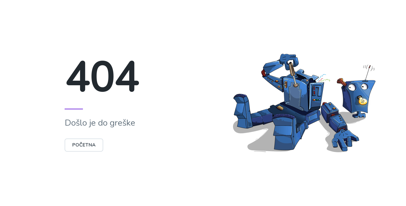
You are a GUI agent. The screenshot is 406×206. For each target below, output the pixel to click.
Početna (84, 145)
